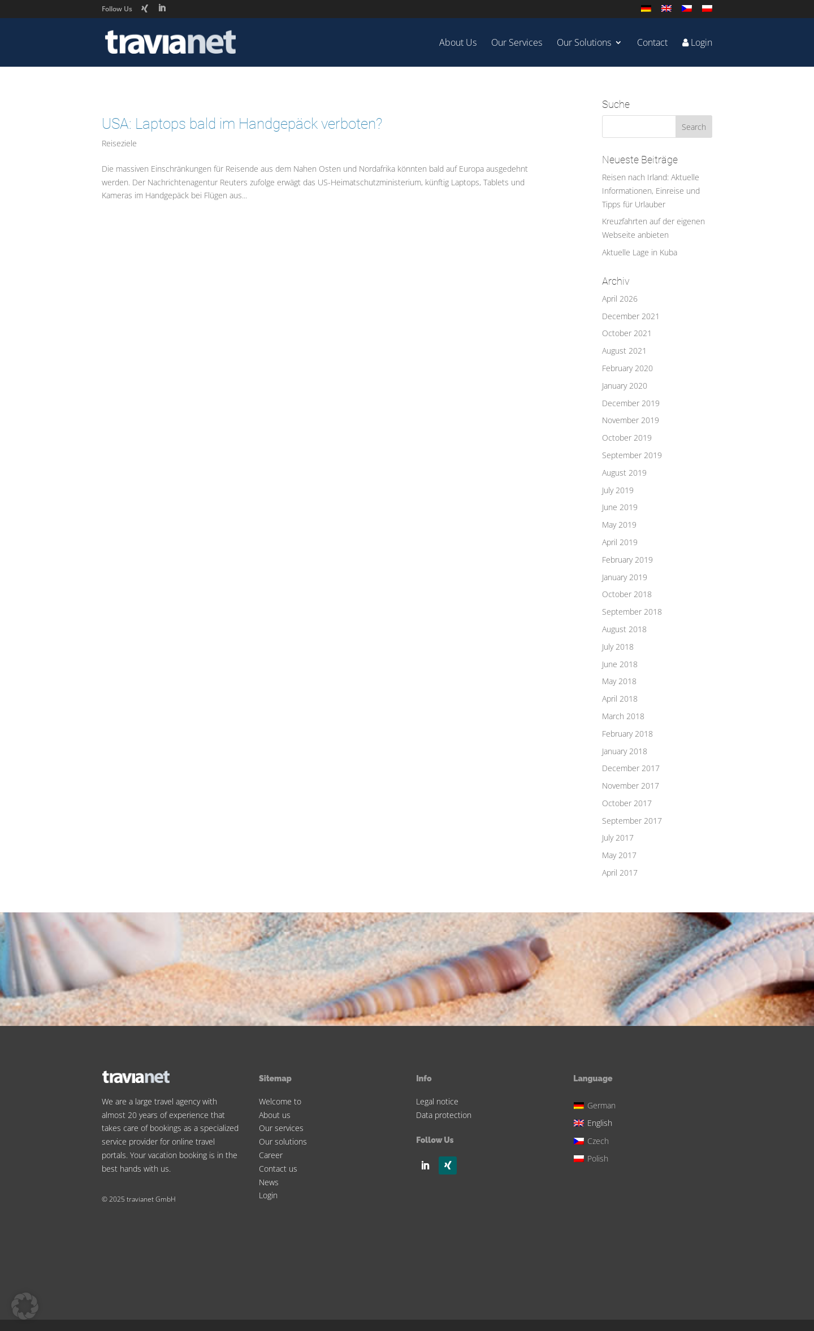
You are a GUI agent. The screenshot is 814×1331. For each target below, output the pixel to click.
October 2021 (627, 333)
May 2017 (619, 855)
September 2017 (632, 820)
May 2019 (619, 524)
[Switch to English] (596, 1121)
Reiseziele (119, 143)
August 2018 (624, 629)
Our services (281, 1128)
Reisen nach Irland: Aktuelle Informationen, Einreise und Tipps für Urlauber (651, 191)
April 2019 (620, 542)
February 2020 (627, 368)
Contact (652, 43)
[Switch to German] (646, 11)
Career (271, 1155)
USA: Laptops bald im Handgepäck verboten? (242, 123)
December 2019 (631, 403)
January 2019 (624, 577)
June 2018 (620, 664)
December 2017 (631, 768)
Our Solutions (584, 43)
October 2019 (627, 437)
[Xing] (145, 8)
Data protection (443, 1115)
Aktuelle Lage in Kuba (639, 252)
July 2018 (618, 646)
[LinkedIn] (162, 8)
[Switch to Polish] (707, 11)
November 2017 (630, 785)
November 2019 (630, 420)
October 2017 (627, 803)
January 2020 (624, 385)
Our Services (516, 43)
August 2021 (624, 350)
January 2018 (624, 751)
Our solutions (283, 1141)
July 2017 (618, 837)
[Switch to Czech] (687, 11)
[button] (25, 1306)
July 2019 (618, 490)
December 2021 (631, 316)
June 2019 (620, 507)
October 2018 (627, 594)
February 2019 (627, 559)
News (269, 1182)
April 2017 (620, 872)
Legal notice (437, 1101)
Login (268, 1195)
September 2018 (632, 611)
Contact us (278, 1168)
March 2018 (623, 716)
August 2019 (624, 472)
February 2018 (627, 733)
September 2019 (632, 455)
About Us (458, 43)
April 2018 (620, 698)
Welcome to (280, 1101)
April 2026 (620, 298)
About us (275, 1115)
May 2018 (619, 681)
